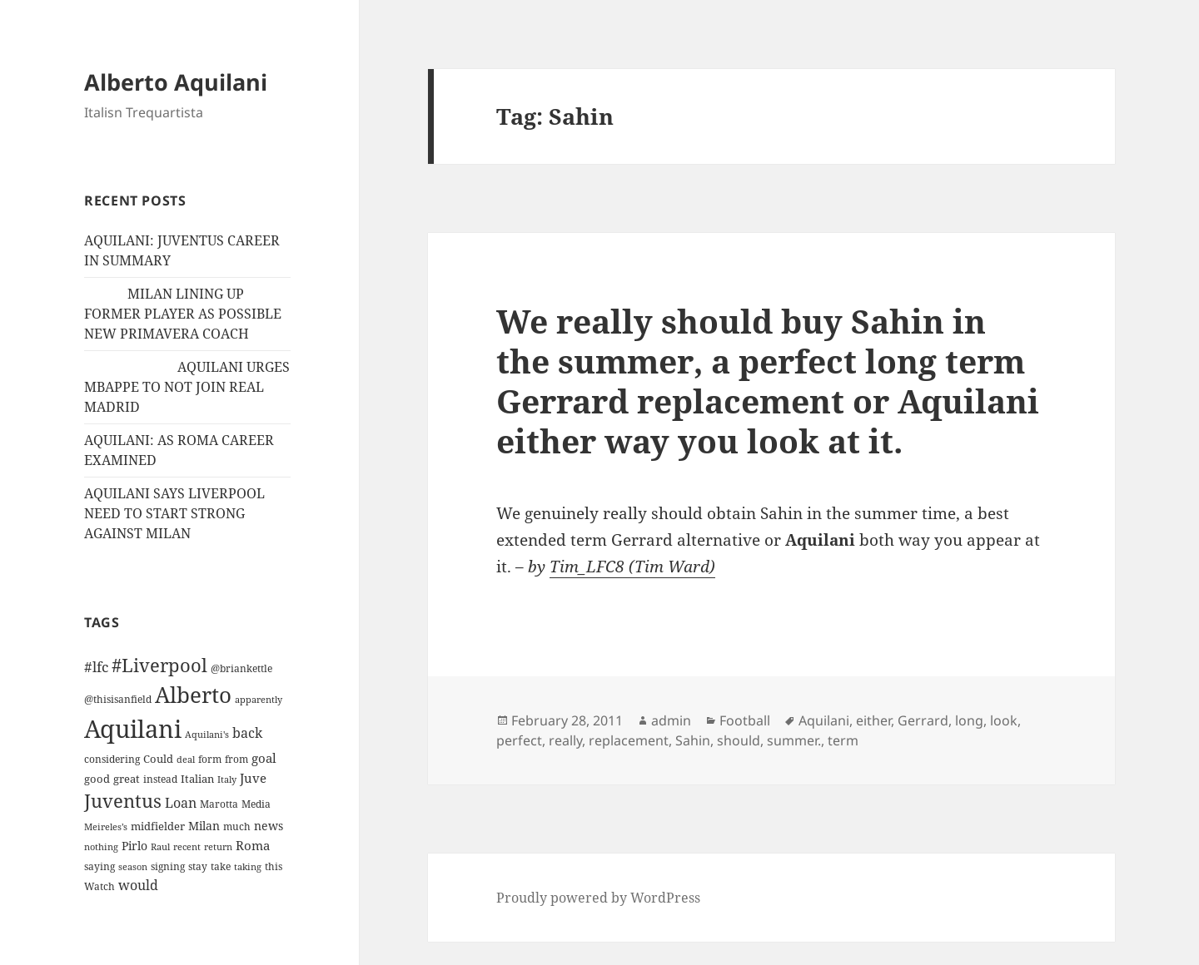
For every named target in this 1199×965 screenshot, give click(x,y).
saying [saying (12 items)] (99, 866)
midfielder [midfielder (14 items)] (158, 826)
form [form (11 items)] (209, 759)
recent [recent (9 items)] (187, 847)
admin (671, 720)
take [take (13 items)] (221, 866)
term (843, 740)
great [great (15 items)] (126, 778)
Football (744, 720)
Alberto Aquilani (175, 82)
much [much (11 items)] (237, 826)
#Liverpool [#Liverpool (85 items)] (159, 665)
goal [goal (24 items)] (263, 758)
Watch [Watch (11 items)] (99, 886)
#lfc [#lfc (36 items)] (96, 666)
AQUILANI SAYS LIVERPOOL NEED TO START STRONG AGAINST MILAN (174, 513)
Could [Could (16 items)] (158, 758)
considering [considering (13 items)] (112, 759)
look (1003, 720)
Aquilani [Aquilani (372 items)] (133, 728)
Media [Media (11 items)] (256, 804)
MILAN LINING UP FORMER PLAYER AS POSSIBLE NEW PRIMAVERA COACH (182, 314)
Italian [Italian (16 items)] (197, 778)
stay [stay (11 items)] (197, 866)
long (969, 720)
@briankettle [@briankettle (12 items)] (241, 668)
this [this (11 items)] (273, 866)
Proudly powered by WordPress (598, 897)
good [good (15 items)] (97, 778)
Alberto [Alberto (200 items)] (193, 695)
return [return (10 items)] (218, 846)
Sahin (692, 740)
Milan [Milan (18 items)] (204, 826)
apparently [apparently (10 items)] (258, 699)
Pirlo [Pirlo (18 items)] (134, 846)
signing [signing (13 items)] (168, 866)
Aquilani (824, 720)
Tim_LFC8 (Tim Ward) (632, 566)
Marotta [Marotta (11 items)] (219, 804)
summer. (794, 740)
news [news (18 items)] (268, 826)
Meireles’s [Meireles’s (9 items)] (105, 827)
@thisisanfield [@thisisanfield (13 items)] (118, 699)
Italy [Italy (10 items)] (226, 779)
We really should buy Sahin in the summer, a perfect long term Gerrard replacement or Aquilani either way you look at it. (767, 381)
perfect (519, 740)
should (738, 740)
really (565, 740)
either (873, 720)
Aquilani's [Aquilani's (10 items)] (207, 734)
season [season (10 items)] (132, 866)
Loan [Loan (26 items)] (181, 803)
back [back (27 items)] (247, 733)
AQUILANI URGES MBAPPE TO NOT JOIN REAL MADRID (187, 387)
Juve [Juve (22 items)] (253, 778)
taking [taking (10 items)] (247, 866)
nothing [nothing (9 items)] (101, 847)
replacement (629, 740)
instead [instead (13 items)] (160, 779)
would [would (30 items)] (138, 884)
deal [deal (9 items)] (186, 759)
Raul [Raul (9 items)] (160, 847)
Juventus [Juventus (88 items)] (123, 801)
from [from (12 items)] (236, 759)
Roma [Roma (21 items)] (253, 845)
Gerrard (923, 720)
